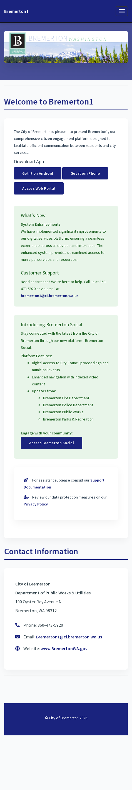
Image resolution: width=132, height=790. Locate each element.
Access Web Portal (38, 188)
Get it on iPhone (85, 173)
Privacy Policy (36, 504)
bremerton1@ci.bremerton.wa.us (50, 295)
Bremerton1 (16, 11)
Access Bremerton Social (51, 442)
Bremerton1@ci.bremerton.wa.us (69, 637)
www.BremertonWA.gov (64, 648)
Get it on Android (37, 173)
